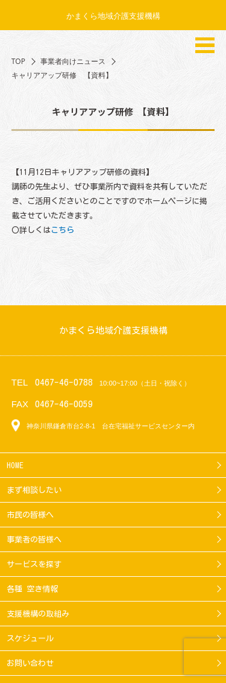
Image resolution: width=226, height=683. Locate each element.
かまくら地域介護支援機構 (113, 15)
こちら (62, 230)
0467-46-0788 (64, 382)
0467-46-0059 (64, 403)
